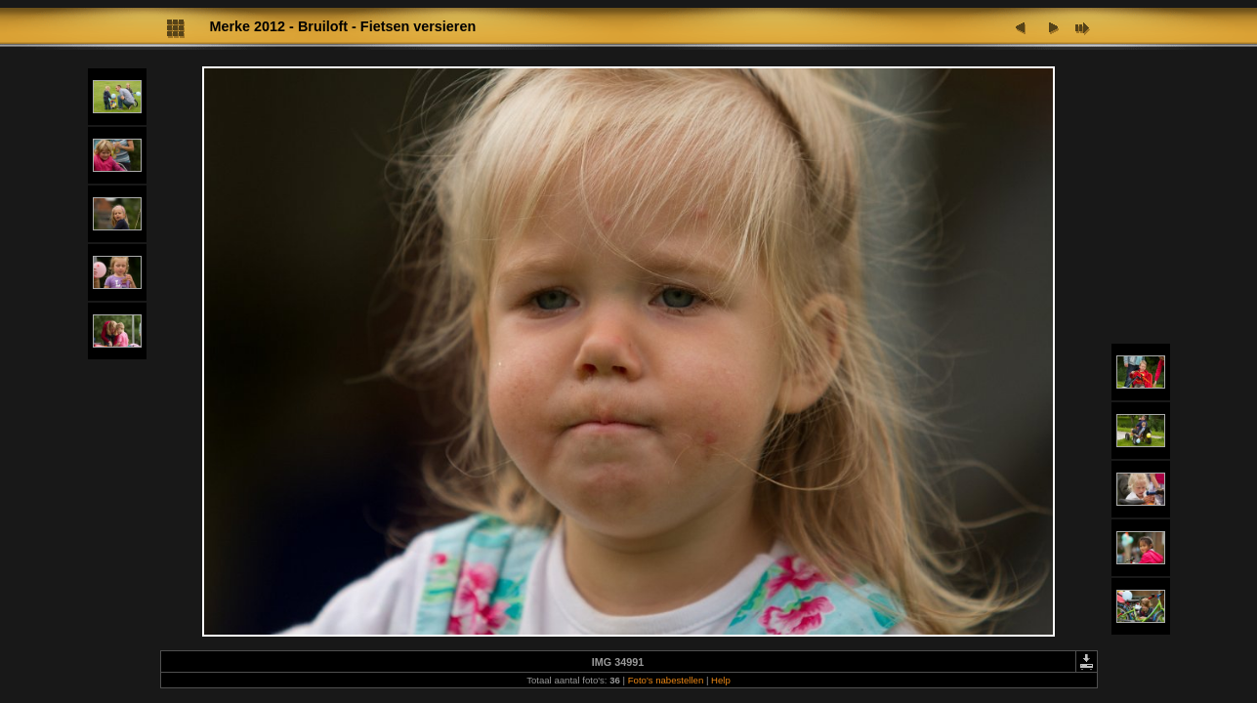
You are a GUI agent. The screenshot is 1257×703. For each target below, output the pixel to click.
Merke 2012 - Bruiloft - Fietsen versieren (343, 26)
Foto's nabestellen (666, 680)
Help (721, 680)
